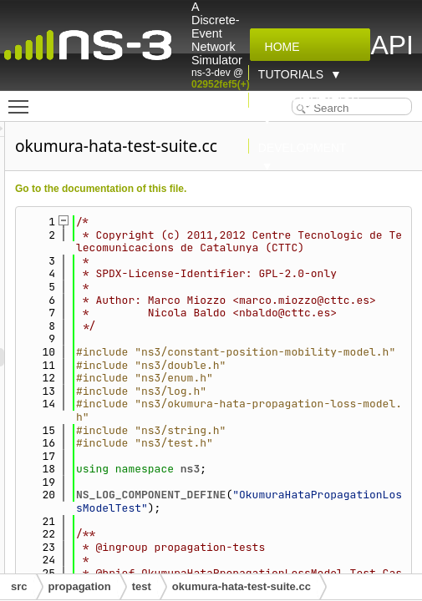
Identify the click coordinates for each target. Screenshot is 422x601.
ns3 (284, 534)
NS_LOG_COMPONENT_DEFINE (245, 560)
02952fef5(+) (220, 84)
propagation (79, 586)
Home (279, 46)
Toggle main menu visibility (22, 99)
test (141, 586)
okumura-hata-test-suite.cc (241, 586)
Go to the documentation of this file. (195, 188)
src (19, 586)
